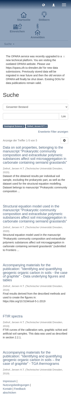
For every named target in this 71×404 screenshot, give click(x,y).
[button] (43, 5)
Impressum (9, 381)
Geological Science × (14, 126)
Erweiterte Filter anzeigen (53, 131)
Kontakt (7, 388)
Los (63, 116)
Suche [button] (9, 43)
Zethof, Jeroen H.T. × (37, 126)
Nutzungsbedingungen (16, 384)
